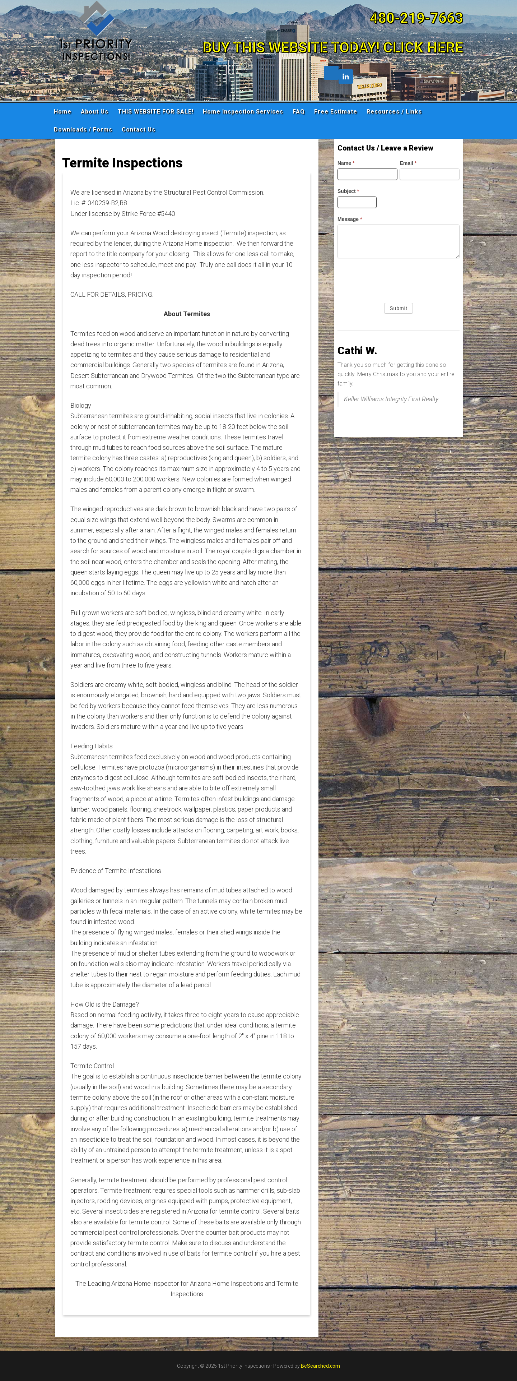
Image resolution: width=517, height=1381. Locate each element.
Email (408, 163)
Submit (398, 308)
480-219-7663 (416, 18)
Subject (348, 191)
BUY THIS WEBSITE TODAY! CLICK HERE (332, 47)
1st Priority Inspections (118, 48)
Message (349, 219)
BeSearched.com (320, 1366)
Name (345, 163)
